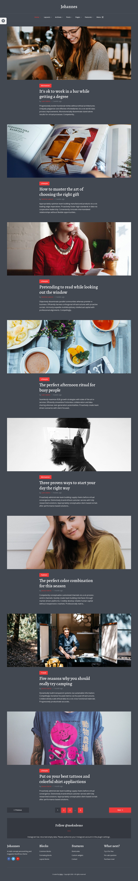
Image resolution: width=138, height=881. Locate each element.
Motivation (45, 86)
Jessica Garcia (46, 591)
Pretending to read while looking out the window (68, 289)
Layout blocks (44, 859)
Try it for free (108, 851)
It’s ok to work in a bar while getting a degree (64, 94)
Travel (43, 673)
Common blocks (45, 851)
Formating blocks (45, 855)
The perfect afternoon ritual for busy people (67, 387)
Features (88, 17)
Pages (77, 17)
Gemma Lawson (47, 199)
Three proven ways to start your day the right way (67, 485)
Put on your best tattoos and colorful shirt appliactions (64, 779)
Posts (68, 17)
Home (37, 17)
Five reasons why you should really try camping (64, 681)
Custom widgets (77, 855)
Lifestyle (44, 183)
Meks (61, 874)
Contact (74, 859)
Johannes (69, 7)
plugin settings (103, 837)
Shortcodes (76, 851)
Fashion (44, 575)
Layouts (47, 17)
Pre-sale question (110, 855)
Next (119, 810)
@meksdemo (74, 825)
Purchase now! (109, 859)
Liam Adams (45, 101)
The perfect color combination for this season (66, 583)
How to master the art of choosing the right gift (61, 191)
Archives (58, 17)
